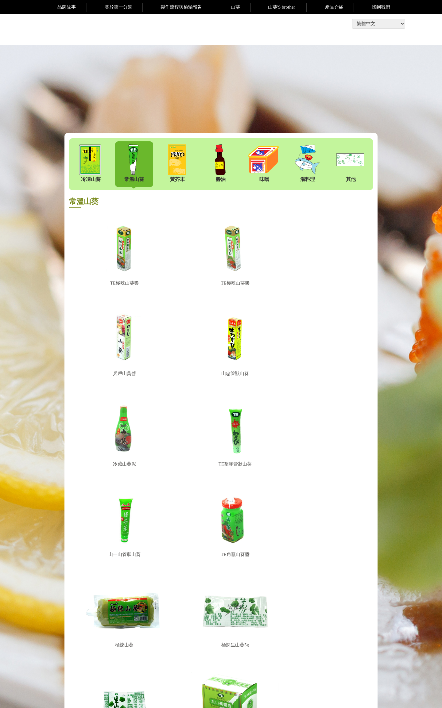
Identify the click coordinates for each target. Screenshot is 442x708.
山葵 (235, 7)
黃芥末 (176, 163)
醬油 (220, 163)
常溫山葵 (133, 163)
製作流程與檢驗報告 (181, 7)
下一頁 (240, 581)
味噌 (263, 163)
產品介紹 (334, 7)
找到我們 (381, 7)
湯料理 (307, 163)
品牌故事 (66, 7)
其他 (350, 163)
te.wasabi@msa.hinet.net (283, 669)
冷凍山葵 (90, 163)
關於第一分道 (118, 7)
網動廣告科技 (393, 700)
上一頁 (218, 581)
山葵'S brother (281, 7)
